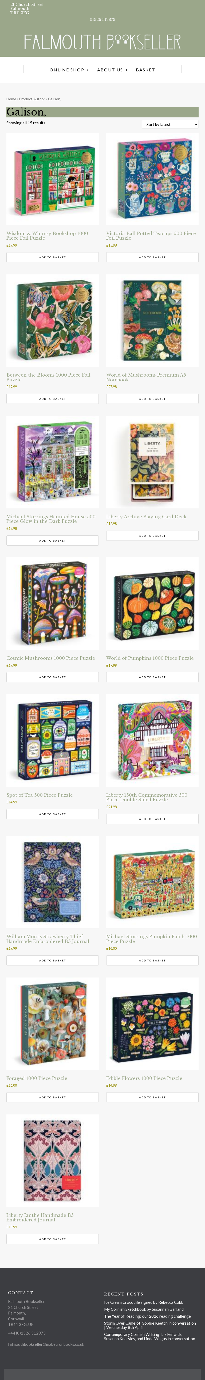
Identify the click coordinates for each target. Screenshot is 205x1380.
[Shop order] (170, 124)
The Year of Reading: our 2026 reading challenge (147, 1316)
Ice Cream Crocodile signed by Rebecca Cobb (143, 1302)
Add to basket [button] (52, 257)
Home (11, 99)
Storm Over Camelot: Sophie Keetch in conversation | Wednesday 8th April (150, 1325)
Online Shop (67, 69)
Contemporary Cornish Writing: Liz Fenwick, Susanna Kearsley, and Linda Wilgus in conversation (149, 1336)
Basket (145, 69)
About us (110, 69)
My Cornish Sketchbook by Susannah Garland (144, 1309)
